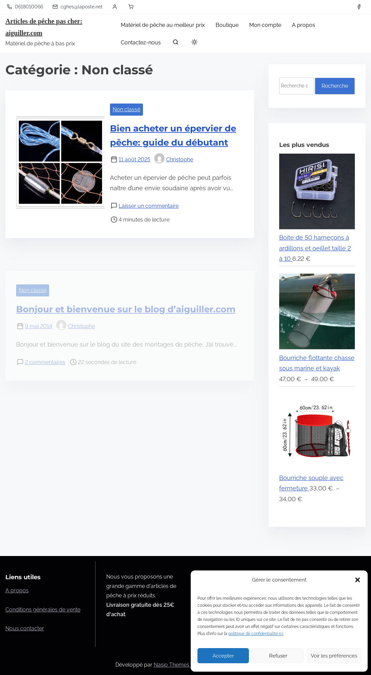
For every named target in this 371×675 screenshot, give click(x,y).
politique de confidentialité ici (255, 633)
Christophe (173, 159)
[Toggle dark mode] (193, 43)
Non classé (126, 109)
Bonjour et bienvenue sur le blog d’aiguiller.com (125, 309)
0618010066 (25, 6)
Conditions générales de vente (42, 609)
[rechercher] (175, 43)
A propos (17, 590)
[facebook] (359, 6)
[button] (357, 580)
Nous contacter (24, 628)
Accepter (223, 656)
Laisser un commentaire (149, 206)
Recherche (335, 86)
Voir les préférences (334, 656)
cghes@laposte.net (77, 6)
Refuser (278, 656)
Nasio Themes (172, 665)
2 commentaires (45, 362)
